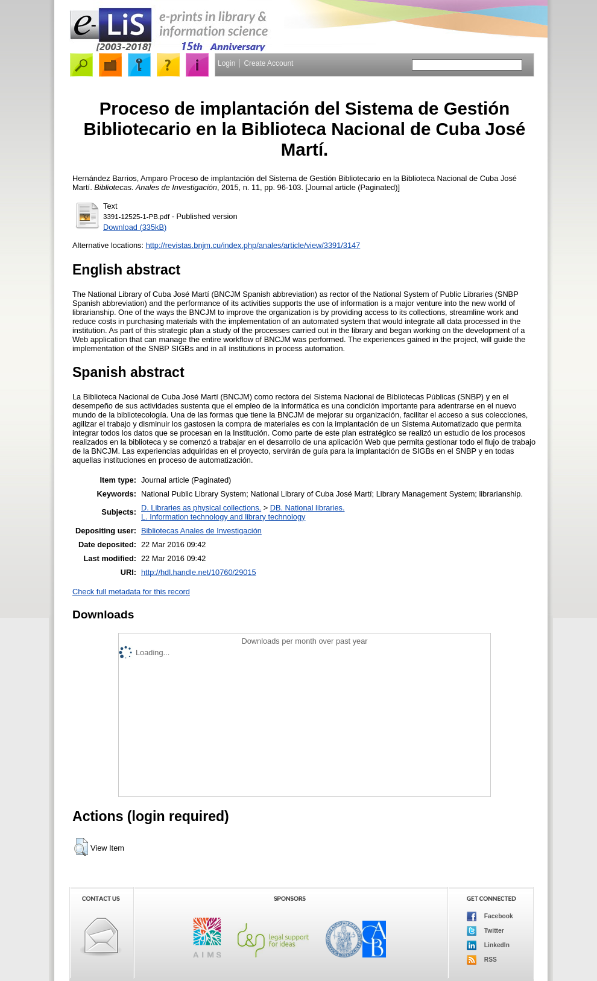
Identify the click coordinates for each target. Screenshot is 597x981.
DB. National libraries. (307, 507)
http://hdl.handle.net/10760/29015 (198, 572)
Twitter (485, 931)
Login (226, 63)
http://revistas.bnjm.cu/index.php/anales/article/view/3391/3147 (253, 245)
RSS (482, 960)
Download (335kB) (134, 227)
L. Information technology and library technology (223, 516)
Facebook (490, 916)
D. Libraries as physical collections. (201, 507)
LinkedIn (488, 945)
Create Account (268, 63)
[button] (81, 847)
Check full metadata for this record (131, 591)
